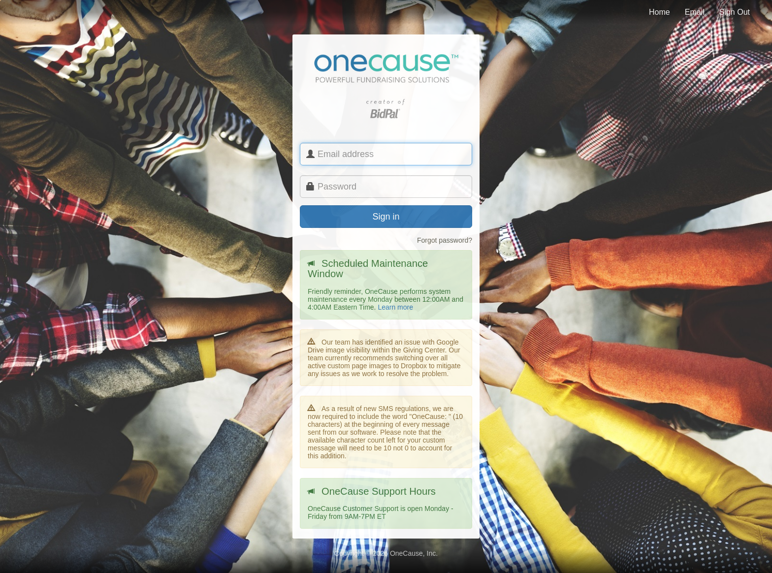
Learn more (395, 307)
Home (659, 12)
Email (695, 12)
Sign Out (734, 12)
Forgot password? (444, 240)
